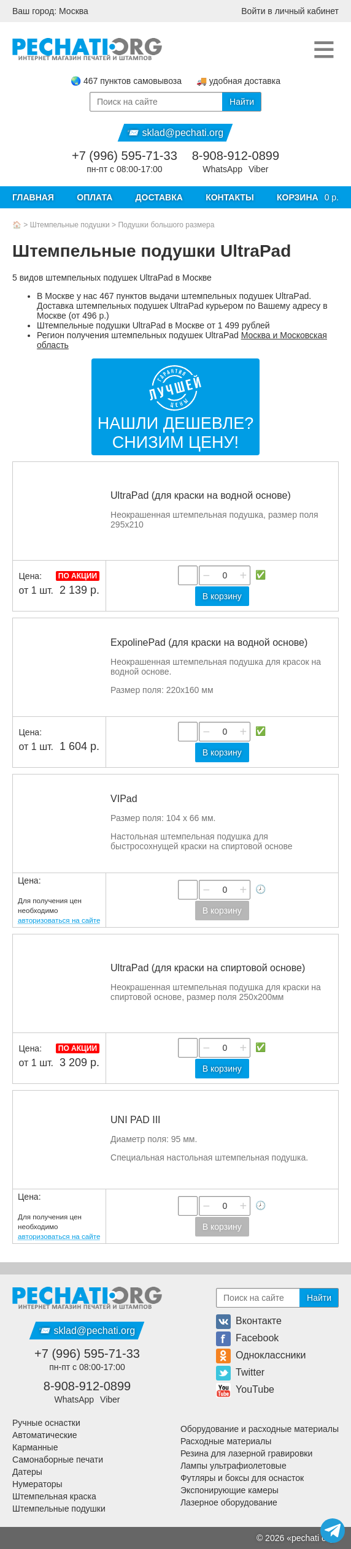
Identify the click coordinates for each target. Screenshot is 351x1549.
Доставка (159, 197)
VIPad (123, 798)
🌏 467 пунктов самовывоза (126, 81)
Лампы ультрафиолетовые (233, 1466)
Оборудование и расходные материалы (259, 1429)
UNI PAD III (135, 1120)
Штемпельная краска (54, 1496)
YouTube (245, 1389)
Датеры (27, 1472)
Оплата (94, 197)
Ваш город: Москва (50, 11)
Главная (33, 197)
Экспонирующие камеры (229, 1490)
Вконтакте (249, 1321)
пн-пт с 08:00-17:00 (124, 169)
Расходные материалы (225, 1441)
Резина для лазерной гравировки (246, 1453)
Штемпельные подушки (70, 225)
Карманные (35, 1447)
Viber (258, 169)
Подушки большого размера (166, 225)
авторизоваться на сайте (59, 920)
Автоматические (44, 1435)
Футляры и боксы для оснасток (242, 1478)
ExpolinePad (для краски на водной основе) (208, 642)
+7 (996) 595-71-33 (124, 155)
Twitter (240, 1372)
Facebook (247, 1338)
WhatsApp (222, 169)
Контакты (229, 197)
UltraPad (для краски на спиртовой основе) (207, 968)
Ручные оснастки (46, 1423)
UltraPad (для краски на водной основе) (200, 495)
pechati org (312, 1538)
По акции (77, 576)
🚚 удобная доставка (238, 81)
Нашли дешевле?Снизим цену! (175, 433)
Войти (290, 11)
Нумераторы (37, 1484)
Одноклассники (261, 1355)
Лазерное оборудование (228, 1502)
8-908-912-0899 (235, 155)
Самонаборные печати (57, 1459)
